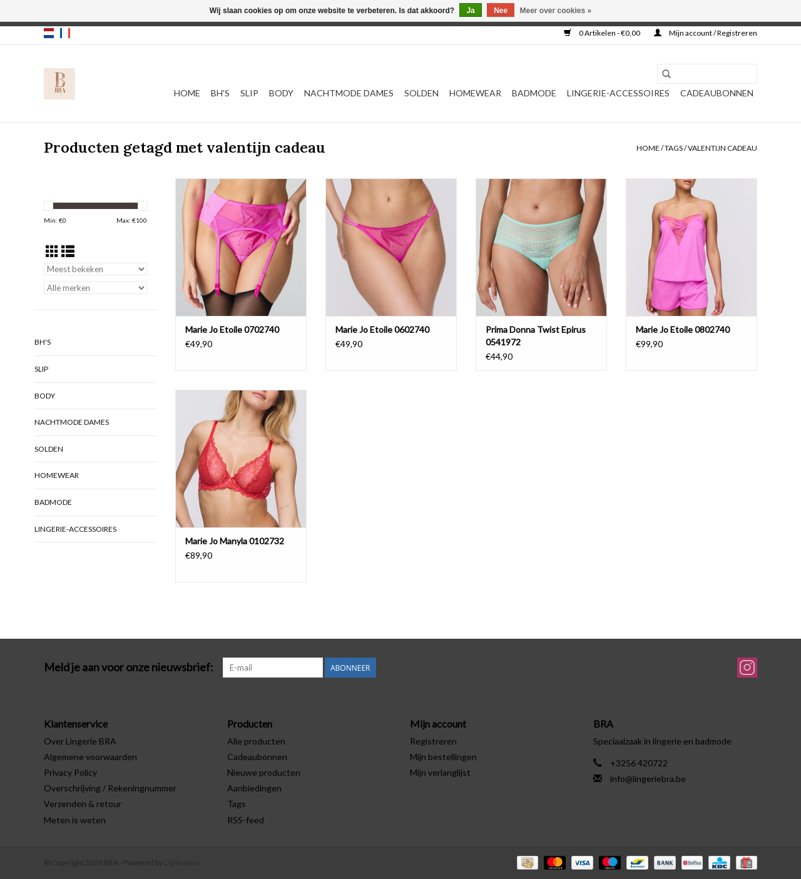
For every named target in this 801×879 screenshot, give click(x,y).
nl (49, 33)
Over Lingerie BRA (80, 741)
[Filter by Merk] (95, 288)
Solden (421, 93)
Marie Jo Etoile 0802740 (683, 329)
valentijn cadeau (722, 148)
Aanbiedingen (254, 788)
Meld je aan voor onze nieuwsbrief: (128, 667)
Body (281, 93)
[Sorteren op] (95, 269)
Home (187, 93)
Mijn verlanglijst (440, 772)
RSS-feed (245, 820)
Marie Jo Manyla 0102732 (234, 541)
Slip (249, 93)
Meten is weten (75, 820)
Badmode (534, 93)
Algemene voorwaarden (90, 756)
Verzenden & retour (82, 803)
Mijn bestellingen (443, 756)
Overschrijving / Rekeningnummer (110, 788)
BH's (220, 93)
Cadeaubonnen (716, 93)
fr (65, 33)
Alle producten (256, 741)
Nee (501, 10)
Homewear (475, 93)
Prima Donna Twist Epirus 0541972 (536, 335)
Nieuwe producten (263, 772)
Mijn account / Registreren (705, 33)
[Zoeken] (707, 74)
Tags (674, 148)
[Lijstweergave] (67, 251)
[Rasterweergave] (52, 251)
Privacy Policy (70, 772)
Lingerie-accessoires (618, 93)
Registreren (433, 741)
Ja (470, 10)
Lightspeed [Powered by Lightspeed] (182, 862)
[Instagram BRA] (747, 668)
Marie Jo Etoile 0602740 (382, 329)
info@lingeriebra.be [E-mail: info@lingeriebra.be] (648, 778)
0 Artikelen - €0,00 (602, 33)
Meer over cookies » (556, 10)
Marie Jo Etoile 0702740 (232, 329)
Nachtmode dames (349, 93)
